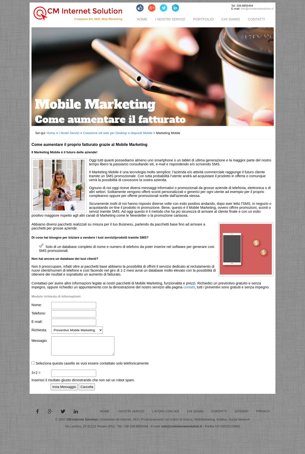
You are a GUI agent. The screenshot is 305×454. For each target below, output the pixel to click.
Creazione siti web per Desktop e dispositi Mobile (117, 133)
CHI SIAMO (230, 19)
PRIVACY (263, 415)
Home (51, 133)
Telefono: (38, 313)
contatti (189, 287)
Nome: (36, 305)
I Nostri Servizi (69, 133)
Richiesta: (39, 330)
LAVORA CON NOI (165, 415)
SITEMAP (242, 415)
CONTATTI (256, 19)
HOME (142, 19)
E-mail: (37, 322)
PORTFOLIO (203, 19)
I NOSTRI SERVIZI (170, 19)
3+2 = (36, 376)
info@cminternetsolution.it (257, 8)
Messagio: (39, 341)
